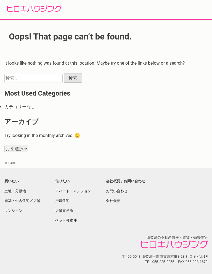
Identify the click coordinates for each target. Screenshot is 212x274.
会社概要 (113, 201)
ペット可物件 (66, 220)
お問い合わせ (117, 191)
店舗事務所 (64, 211)
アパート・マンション (73, 191)
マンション (13, 211)
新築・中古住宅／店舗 (22, 201)
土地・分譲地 (15, 191)
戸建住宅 (62, 201)
